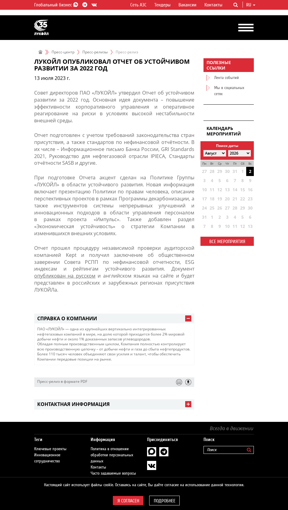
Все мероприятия (227, 241)
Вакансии (187, 5)
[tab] (114, 318)
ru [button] (250, 5)
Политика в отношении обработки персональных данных (112, 455)
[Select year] (239, 153)
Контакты (213, 5)
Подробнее (164, 501)
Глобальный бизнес (55, 5)
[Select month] (214, 153)
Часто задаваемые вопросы (113, 473)
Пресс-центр (63, 52)
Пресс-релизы (95, 52)
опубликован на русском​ (64, 275)
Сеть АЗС (138, 5)
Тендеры (162, 5)
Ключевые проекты (50, 449)
